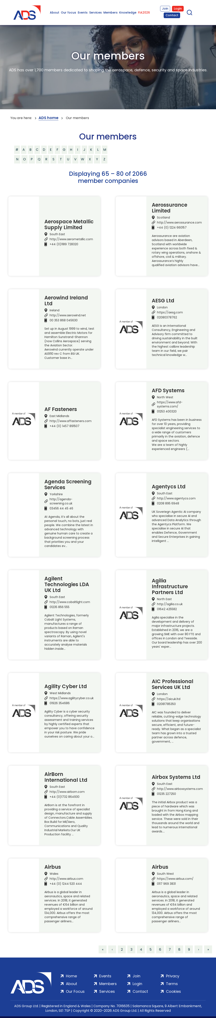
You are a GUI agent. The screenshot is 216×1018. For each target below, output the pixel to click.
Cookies (173, 991)
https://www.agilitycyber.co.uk (72, 698)
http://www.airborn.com (67, 792)
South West (165, 874)
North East (164, 599)
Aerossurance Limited (169, 208)
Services (95, 12)
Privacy (172, 976)
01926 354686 (60, 703)
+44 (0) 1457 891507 (64, 426)
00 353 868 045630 (64, 320)
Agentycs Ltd (169, 487)
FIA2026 (144, 12)
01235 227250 (166, 794)
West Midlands (60, 693)
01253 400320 (167, 411)
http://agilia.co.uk (170, 604)
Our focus (68, 12)
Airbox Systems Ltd (176, 777)
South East (57, 234)
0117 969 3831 (166, 884)
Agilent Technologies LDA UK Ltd (66, 584)
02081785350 (166, 704)
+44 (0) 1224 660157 (172, 227)
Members (110, 12)
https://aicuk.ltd (168, 699)
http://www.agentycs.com (176, 498)
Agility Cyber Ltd (65, 686)
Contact (172, 15)
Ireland (54, 310)
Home (71, 976)
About (54, 12)
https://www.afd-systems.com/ (169, 404)
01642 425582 (167, 609)
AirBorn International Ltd (65, 777)
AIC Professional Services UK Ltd (172, 684)
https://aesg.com (170, 312)
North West (165, 397)
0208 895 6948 (168, 503)
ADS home (48, 118)
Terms (172, 983)
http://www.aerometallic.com (71, 239)
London (162, 307)
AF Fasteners (60, 409)
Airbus (52, 867)
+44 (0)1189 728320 (64, 244)
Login (178, 8)
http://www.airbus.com (66, 879)
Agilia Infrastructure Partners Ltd (170, 586)
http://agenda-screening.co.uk (61, 501)
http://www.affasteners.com (71, 421)
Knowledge (127, 12)
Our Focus (75, 991)
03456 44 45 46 (61, 508)
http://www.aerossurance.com (179, 222)
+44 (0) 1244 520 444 (66, 884)
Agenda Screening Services (68, 484)
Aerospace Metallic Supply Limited (69, 224)
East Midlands (59, 416)
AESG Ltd (163, 301)
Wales (54, 874)
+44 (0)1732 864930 (64, 797)
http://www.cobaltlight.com (70, 602)
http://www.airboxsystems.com (180, 789)
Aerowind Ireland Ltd (66, 301)
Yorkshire (56, 494)
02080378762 (167, 317)
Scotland (163, 217)
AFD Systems (168, 390)
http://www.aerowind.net (68, 315)
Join (165, 8)
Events (83, 12)
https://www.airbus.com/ (175, 879)
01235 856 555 (59, 607)
